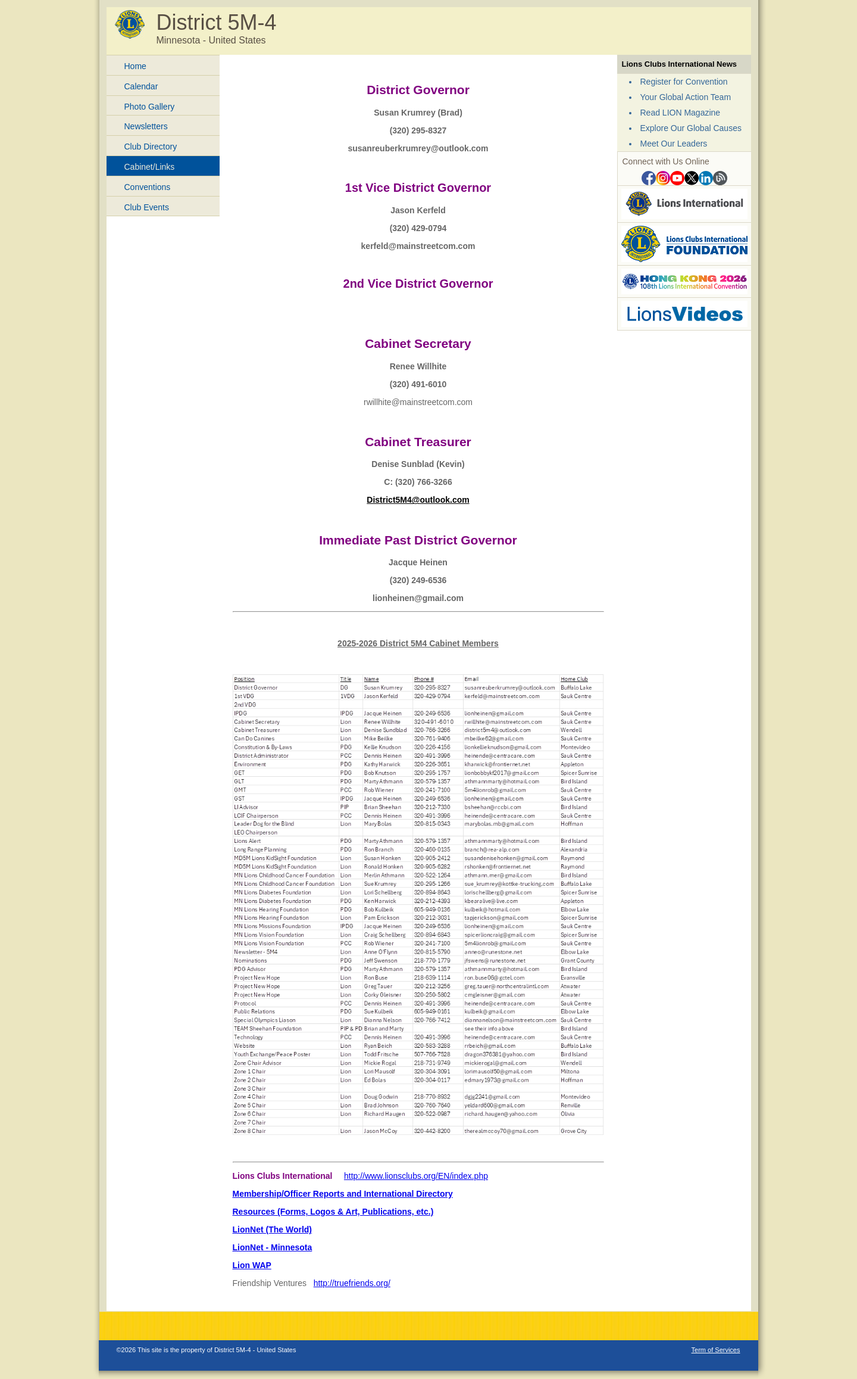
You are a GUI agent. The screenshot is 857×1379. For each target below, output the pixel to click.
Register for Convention (684, 81)
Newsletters (146, 126)
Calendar (141, 86)
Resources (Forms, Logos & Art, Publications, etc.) (333, 1211)
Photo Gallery (149, 106)
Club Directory (150, 146)
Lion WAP (252, 1265)
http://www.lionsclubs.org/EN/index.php (416, 1176)
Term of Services (716, 1349)
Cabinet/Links (149, 167)
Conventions (147, 187)
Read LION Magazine (680, 112)
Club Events (146, 207)
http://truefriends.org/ (352, 1283)
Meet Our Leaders (674, 143)
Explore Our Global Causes (691, 128)
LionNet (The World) (272, 1229)
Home (135, 66)
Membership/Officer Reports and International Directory (343, 1194)
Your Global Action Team (685, 97)
